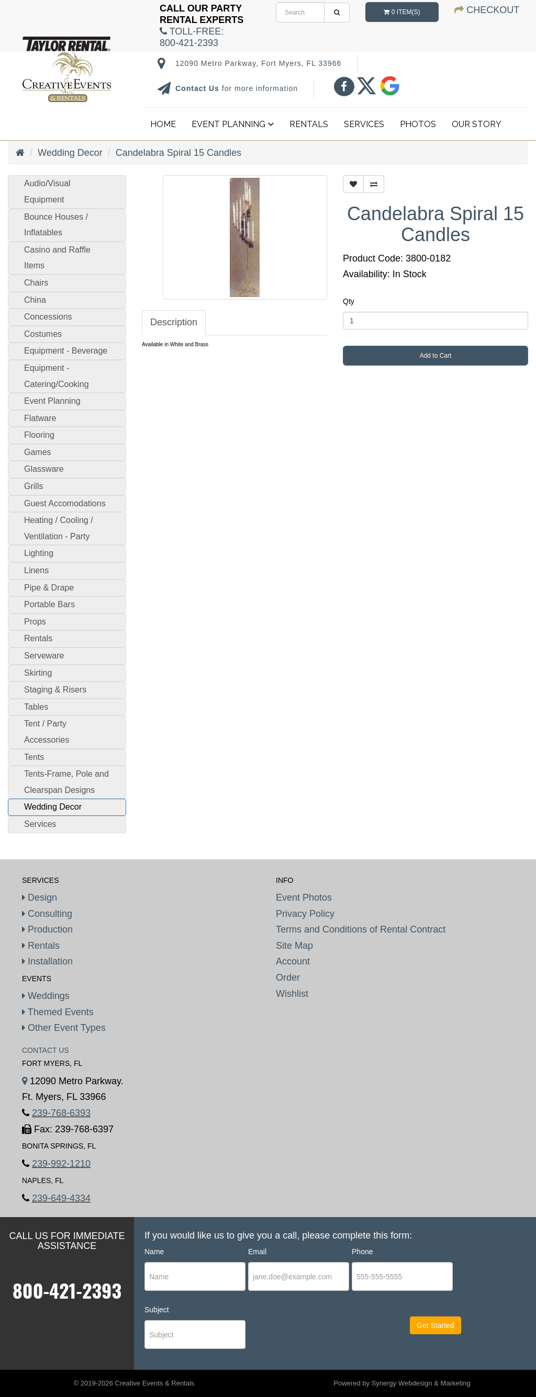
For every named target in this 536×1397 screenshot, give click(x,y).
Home (163, 124)
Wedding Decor (70, 152)
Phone (362, 1251)
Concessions (48, 316)
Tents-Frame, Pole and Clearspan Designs (66, 781)
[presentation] (311, 1335)
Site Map (294, 945)
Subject (156, 1309)
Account (293, 961)
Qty (348, 301)
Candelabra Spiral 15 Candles (178, 152)
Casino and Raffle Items (57, 257)
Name (154, 1251)
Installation (47, 961)
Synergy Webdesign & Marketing (421, 1383)
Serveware (44, 655)
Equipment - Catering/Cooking (56, 376)
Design (39, 897)
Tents (34, 757)
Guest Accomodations (65, 503)
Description (173, 322)
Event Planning (233, 124)
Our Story (476, 124)
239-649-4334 (61, 1198)
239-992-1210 (61, 1164)
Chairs (36, 282)
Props (35, 621)
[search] (300, 12)
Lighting (38, 553)
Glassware (44, 468)
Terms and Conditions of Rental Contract (360, 929)
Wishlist (292, 994)
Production (47, 929)
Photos (418, 124)
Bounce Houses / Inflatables (56, 224)
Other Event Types (64, 1028)
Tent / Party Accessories (46, 731)
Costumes (43, 334)
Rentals (308, 124)
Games (37, 452)
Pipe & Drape (49, 587)
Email (257, 1251)
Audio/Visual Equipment (47, 191)
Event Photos (304, 897)
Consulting (47, 913)
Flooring (39, 434)
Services (364, 124)
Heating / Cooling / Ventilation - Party (58, 528)
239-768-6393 (61, 1113)
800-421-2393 (67, 1290)
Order (288, 977)
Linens (36, 570)
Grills (33, 486)
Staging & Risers (55, 689)
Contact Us (198, 88)
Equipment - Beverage (65, 350)
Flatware (40, 418)
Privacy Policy (305, 913)
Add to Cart (436, 355)
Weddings (46, 996)
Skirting (38, 672)
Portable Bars (49, 604)
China (35, 300)
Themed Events (58, 1012)
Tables (36, 706)
